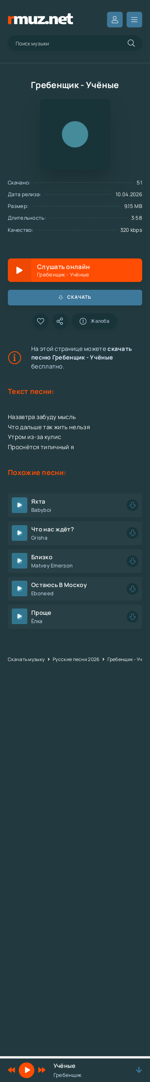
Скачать (75, 297)
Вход (115, 19)
